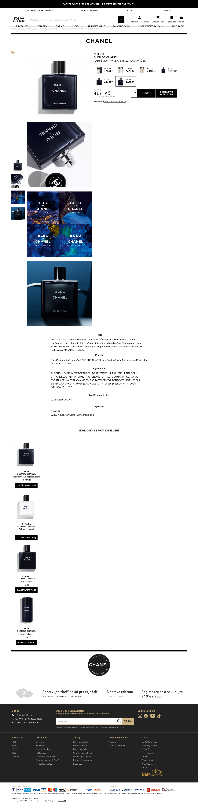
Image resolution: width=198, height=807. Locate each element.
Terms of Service (113, 736)
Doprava (40, 751)
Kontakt (167, 10)
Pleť (14, 751)
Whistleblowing (148, 773)
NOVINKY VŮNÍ (123, 31)
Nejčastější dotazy (44, 773)
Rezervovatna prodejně (167, 102)
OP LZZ (145, 776)
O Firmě (145, 758)
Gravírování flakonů (82, 762)
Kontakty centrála (150, 754)
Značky (44, 31)
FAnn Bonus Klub (81, 751)
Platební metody (44, 758)
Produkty (24, 31)
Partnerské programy (83, 769)
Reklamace (41, 762)
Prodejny (112, 751)
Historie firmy (148, 762)
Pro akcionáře (148, 769)
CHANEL (99, 63)
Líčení (15, 758)
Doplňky (16, 765)
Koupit (146, 102)
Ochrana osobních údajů (47, 769)
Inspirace (179, 31)
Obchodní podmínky (45, 765)
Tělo (14, 762)
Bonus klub (131, 10)
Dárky (61, 31)
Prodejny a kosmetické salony (40, 10)
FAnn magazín (80, 758)
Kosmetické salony (152, 31)
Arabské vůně (97, 31)
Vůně (14, 754)
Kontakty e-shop (149, 751)
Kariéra (144, 765)
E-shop (15, 720)
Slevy (77, 31)
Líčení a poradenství (89, 10)
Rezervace (41, 754)
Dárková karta (80, 754)
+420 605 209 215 (23, 724)
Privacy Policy (99, 736)
